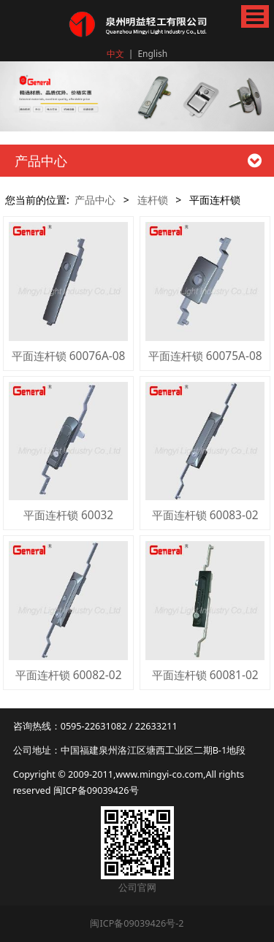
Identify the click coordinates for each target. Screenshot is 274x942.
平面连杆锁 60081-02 (205, 675)
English (152, 53)
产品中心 (95, 200)
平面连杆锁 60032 (68, 515)
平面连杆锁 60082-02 (68, 675)
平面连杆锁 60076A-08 (69, 356)
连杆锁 (152, 200)
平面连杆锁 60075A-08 (205, 356)
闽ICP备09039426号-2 (136, 923)
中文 (115, 53)
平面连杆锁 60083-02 (205, 515)
